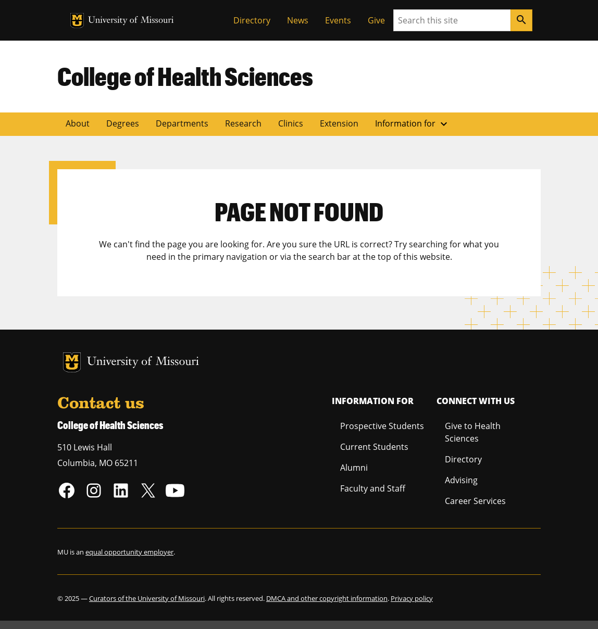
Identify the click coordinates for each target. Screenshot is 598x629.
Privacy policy (412, 598)
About (78, 123)
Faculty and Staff (372, 488)
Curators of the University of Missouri (147, 598)
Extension (339, 123)
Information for (412, 124)
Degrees (122, 123)
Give (376, 20)
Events (338, 20)
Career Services (475, 501)
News (297, 20)
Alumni (354, 467)
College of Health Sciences (185, 76)
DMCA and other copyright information (327, 598)
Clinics (290, 123)
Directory (251, 20)
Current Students (374, 446)
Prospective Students (382, 426)
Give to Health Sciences (473, 432)
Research (243, 123)
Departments (182, 123)
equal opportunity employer (129, 552)
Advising (461, 480)
